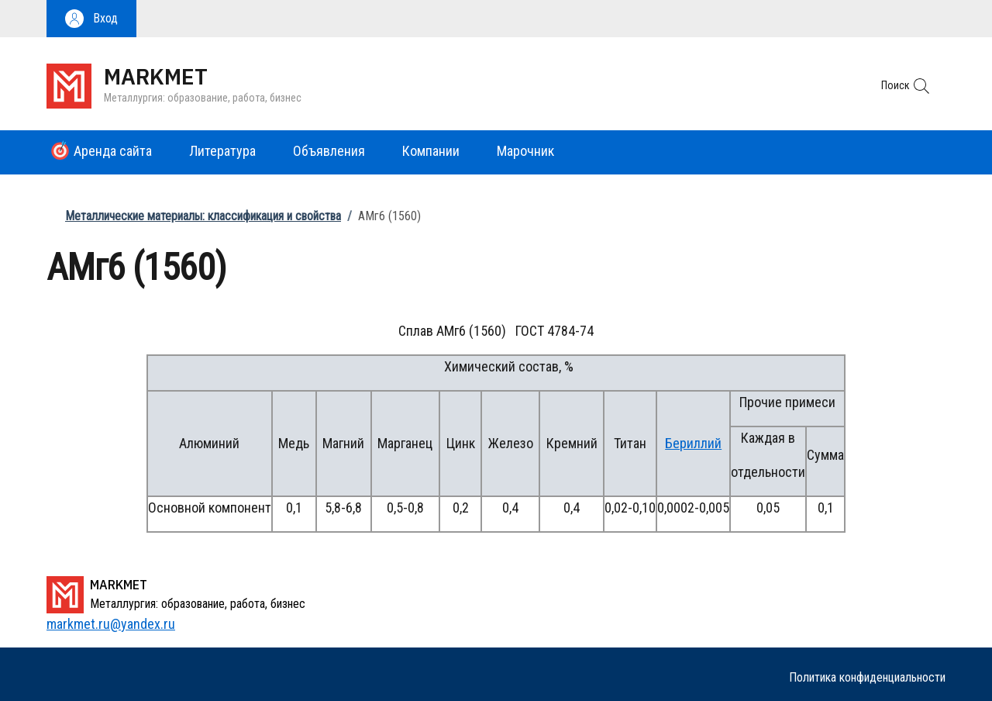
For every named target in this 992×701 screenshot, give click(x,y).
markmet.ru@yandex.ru (110, 624)
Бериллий (693, 443)
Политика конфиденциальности (867, 677)
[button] (91, 18)
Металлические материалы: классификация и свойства (203, 216)
